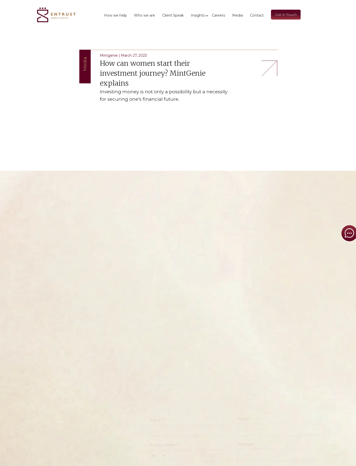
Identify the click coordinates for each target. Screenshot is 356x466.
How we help (115, 15)
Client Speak (173, 15)
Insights (198, 15)
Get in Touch (286, 14)
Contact (257, 15)
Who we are (144, 15)
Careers (218, 15)
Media (237, 15)
